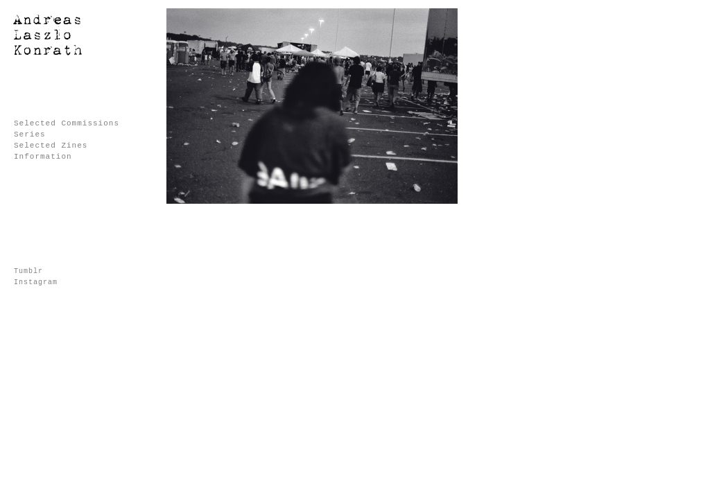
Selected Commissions (66, 123)
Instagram (36, 282)
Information (43, 156)
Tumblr (28, 271)
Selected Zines (50, 145)
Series (30, 134)
